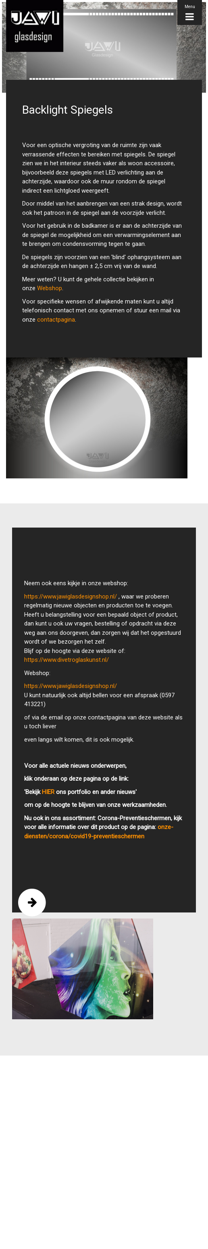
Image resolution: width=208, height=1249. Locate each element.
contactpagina (56, 319)
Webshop (49, 288)
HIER (48, 792)
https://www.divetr (48, 659)
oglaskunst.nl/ (90, 659)
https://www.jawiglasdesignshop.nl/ (70, 596)
